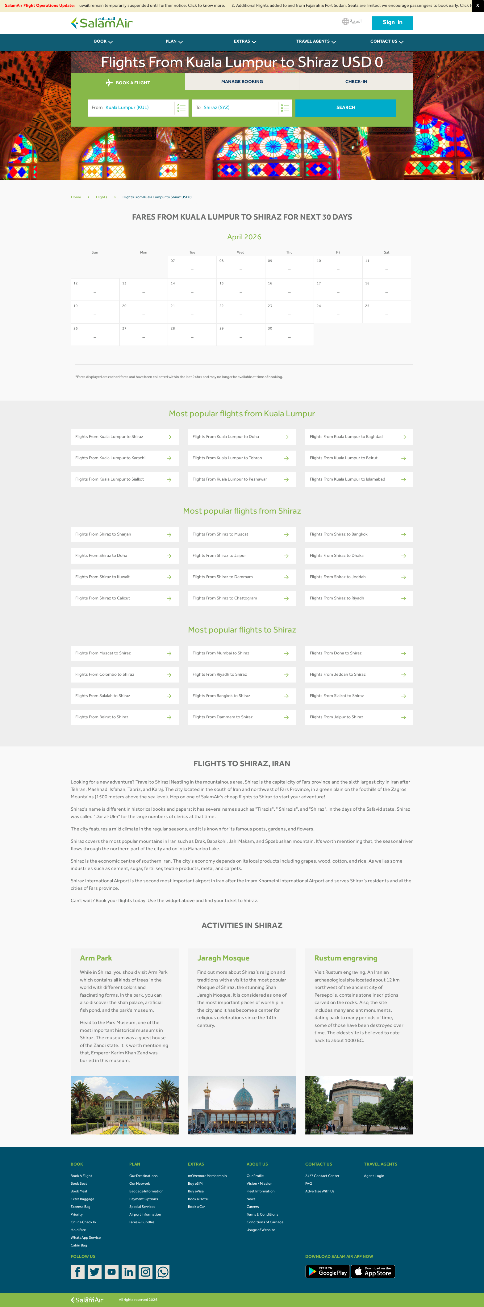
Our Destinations (143, 1176)
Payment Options (143, 1199)
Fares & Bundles (142, 1223)
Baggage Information (146, 1192)
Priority (77, 1215)
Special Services (142, 1207)
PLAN (171, 42)
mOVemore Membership (207, 1176)
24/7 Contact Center (322, 1176)
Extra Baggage (82, 1199)
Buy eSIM (195, 1184)
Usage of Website (261, 1230)
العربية (351, 21)
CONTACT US (383, 42)
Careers (253, 1207)
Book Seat (79, 1184)
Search (346, 108)
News (251, 1199)
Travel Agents (313, 42)
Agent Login (374, 1176)
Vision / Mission (260, 1184)
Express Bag (80, 1207)
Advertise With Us (320, 1192)
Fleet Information (261, 1192)
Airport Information (145, 1215)
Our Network (139, 1184)
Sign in (393, 23)
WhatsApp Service (86, 1238)
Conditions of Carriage (265, 1223)
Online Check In (83, 1223)
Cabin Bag (79, 1246)
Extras (242, 42)
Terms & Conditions (262, 1215)
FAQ (308, 1184)
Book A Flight (81, 1176)
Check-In (356, 82)
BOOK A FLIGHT (128, 83)
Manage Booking (242, 82)
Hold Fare (78, 1230)
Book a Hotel (198, 1199)
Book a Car (196, 1207)
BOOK (100, 42)
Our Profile (255, 1176)
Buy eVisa (196, 1192)
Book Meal (79, 1192)
